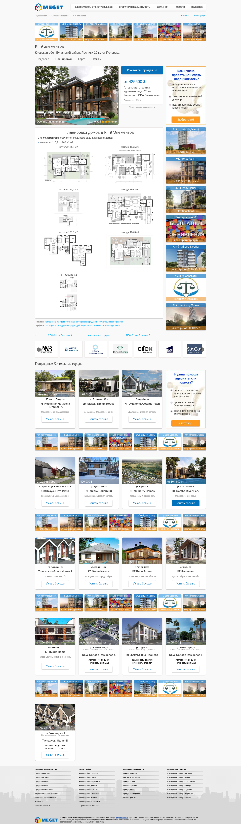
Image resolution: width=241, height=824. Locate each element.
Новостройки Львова (88, 795)
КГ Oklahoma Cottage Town (142, 401)
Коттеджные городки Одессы (179, 787)
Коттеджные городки (60, 16)
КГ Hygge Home (55, 649)
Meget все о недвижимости (46, 817)
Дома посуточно (130, 783)
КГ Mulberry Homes (142, 488)
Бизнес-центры (129, 795)
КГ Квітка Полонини (99, 488)
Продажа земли (41, 783)
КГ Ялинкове (185, 569)
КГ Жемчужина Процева (142, 652)
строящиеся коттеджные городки (60, 323)
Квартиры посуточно (131, 775)
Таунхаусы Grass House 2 (55, 569)
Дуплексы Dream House (98, 401)
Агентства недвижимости (45, 795)
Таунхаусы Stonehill (55, 738)
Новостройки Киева (87, 775)
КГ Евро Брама (142, 569)
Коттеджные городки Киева (178, 775)
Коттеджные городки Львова (179, 795)
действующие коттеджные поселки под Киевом (98, 323)
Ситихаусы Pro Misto (55, 488)
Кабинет (185, 15)
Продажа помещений (44, 787)
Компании (162, 7)
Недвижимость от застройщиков (93, 7)
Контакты (39, 799)
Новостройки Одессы (88, 787)
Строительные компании (89, 803)
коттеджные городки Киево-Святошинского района (99, 319)
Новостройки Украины (88, 771)
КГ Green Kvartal (98, 569)
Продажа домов (42, 779)
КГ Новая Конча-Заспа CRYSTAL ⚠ (55, 403)
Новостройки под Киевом (89, 779)
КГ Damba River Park (185, 488)
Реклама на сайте (42, 803)
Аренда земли (129, 787)
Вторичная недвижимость (134, 7)
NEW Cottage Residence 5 (138, 333)
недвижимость (149, 105)
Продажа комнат (42, 775)
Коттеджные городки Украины (179, 771)
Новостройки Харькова (89, 791)
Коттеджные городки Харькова (180, 791)
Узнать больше (55, 416)
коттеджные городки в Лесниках (60, 319)
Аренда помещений (131, 791)
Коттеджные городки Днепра (179, 783)
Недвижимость (41, 16)
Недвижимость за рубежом (46, 791)
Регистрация (200, 15)
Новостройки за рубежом (89, 799)
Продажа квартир (42, 771)
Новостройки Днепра (88, 783)
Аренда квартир (130, 771)
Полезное (197, 7)
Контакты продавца (142, 68)
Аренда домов (129, 779)
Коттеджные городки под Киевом (181, 779)
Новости (180, 7)
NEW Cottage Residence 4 (60, 333)
